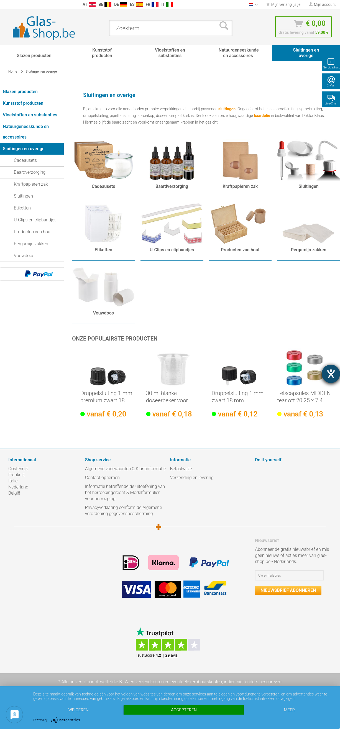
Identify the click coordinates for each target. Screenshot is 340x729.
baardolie (262, 115)
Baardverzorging (29, 172)
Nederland (18, 487)
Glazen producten (20, 91)
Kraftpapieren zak (31, 184)
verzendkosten (150, 681)
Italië (12, 481)
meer (289, 709)
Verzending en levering (192, 477)
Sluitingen (23, 196)
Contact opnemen (102, 477)
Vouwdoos (24, 255)
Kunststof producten (23, 103)
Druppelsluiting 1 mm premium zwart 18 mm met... (106, 397)
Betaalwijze (181, 468)
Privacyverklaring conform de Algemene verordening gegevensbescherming (123, 510)
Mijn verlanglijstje (283, 4)
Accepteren (184, 709)
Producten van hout (33, 231)
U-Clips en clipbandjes (35, 219)
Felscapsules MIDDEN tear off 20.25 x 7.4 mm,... (304, 397)
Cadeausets (25, 160)
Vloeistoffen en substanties (30, 114)
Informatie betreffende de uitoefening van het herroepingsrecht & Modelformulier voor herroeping (125, 492)
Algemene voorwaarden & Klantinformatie (125, 468)
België (14, 493)
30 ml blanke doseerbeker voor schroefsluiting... (167, 397)
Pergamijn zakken (31, 243)
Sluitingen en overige (24, 148)
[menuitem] (5, 4)
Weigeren (78, 709)
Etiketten (22, 208)
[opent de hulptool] (331, 374)
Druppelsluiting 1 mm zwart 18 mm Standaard (238, 397)
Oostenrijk (18, 468)
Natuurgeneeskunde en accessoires (26, 132)
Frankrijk (16, 474)
